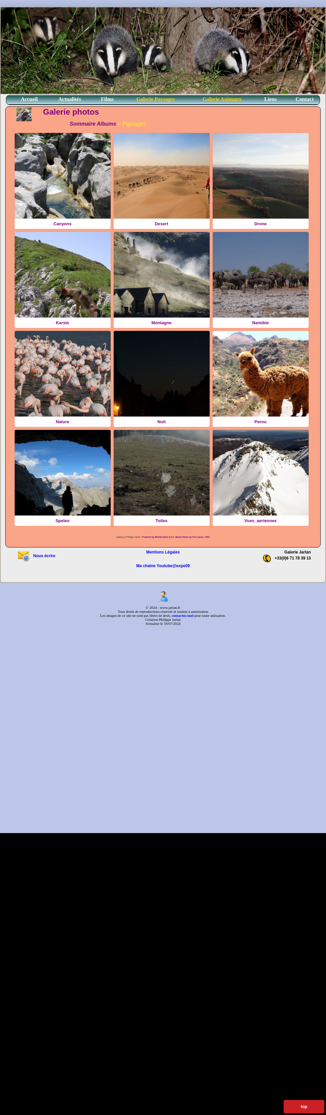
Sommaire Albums (93, 124)
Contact (305, 99)
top (304, 1106)
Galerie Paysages (155, 99)
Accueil (29, 99)
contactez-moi (182, 615)
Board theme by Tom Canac (190, 537)
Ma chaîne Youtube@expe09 (163, 565)
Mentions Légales (163, 552)
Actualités (69, 99)
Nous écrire (36, 556)
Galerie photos (71, 111)
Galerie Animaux (222, 99)
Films (107, 99)
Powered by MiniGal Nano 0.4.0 (158, 537)
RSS (207, 537)
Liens (270, 99)
